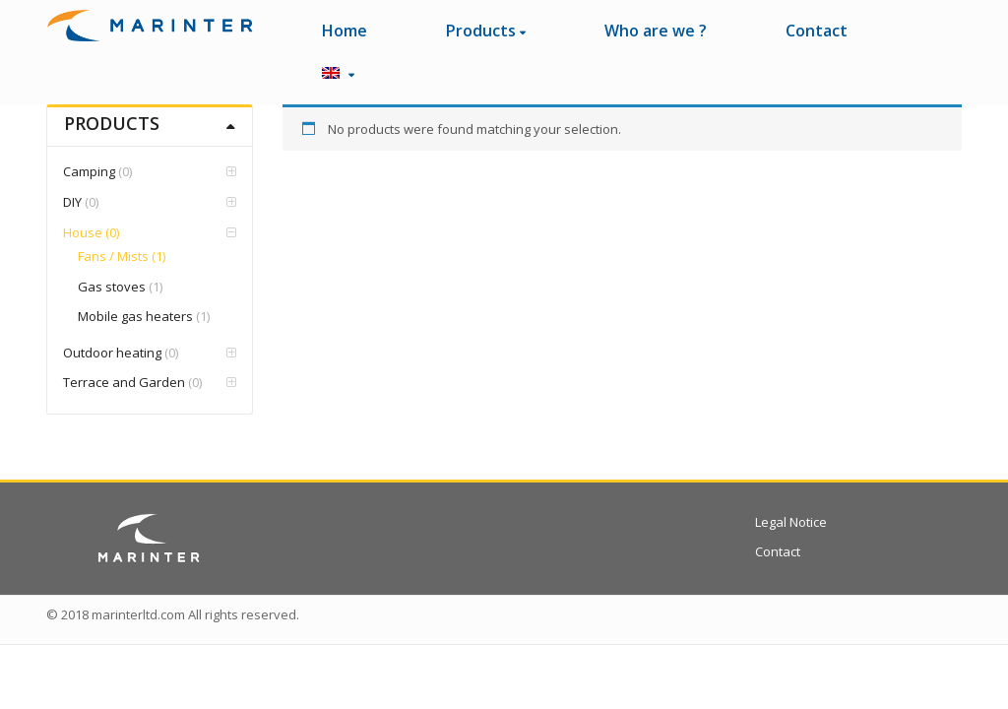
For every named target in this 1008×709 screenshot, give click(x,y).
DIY (72, 202)
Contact (817, 30)
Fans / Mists (113, 256)
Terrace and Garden (124, 382)
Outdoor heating (112, 352)
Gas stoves (112, 286)
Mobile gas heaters (135, 316)
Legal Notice (791, 522)
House (82, 232)
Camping (89, 171)
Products (486, 30)
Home (344, 30)
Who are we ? (655, 30)
